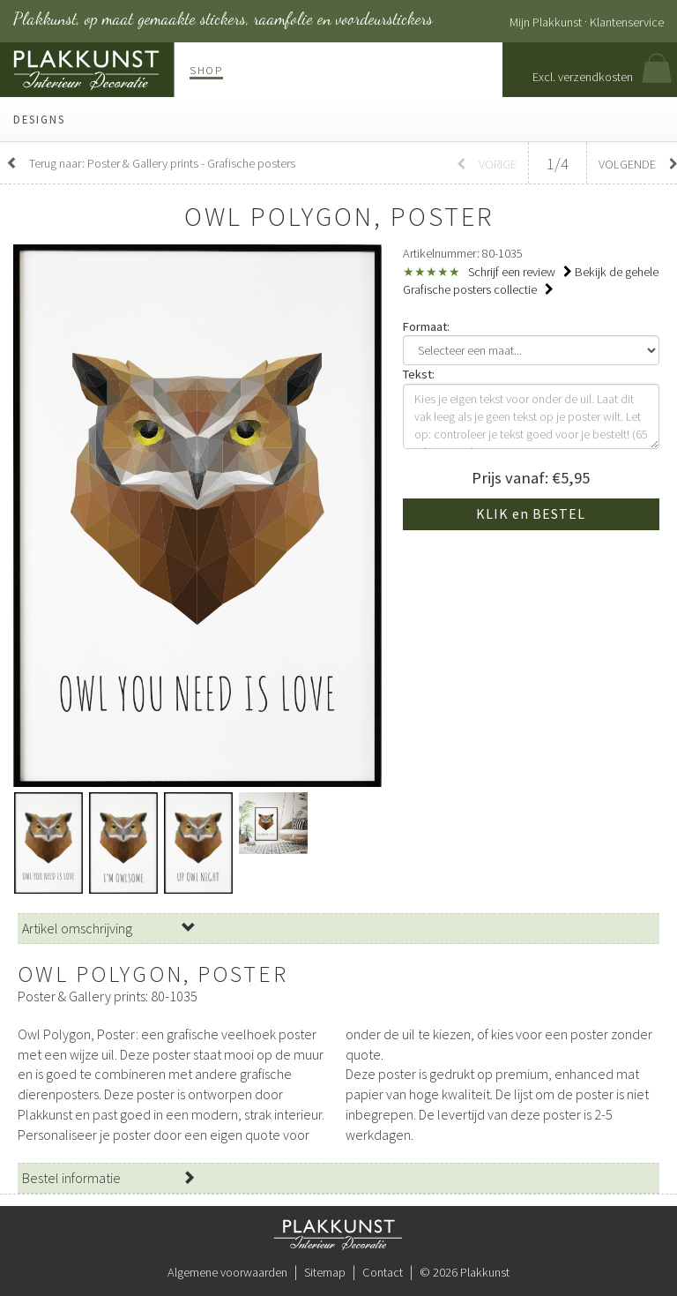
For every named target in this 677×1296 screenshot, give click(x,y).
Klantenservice (627, 22)
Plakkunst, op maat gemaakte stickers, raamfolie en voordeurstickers (223, 18)
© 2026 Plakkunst (465, 1272)
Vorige (487, 164)
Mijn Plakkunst (546, 22)
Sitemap (325, 1272)
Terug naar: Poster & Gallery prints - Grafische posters (150, 163)
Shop (206, 70)
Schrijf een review (520, 272)
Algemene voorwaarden (227, 1272)
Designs (39, 119)
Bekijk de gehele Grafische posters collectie (530, 281)
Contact (382, 1272)
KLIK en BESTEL (530, 513)
